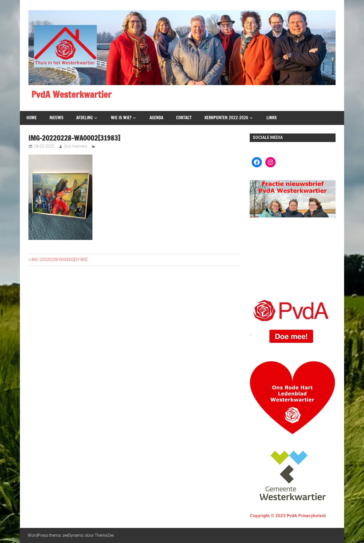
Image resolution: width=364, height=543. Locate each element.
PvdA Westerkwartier (71, 94)
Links (271, 118)
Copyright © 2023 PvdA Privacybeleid (288, 515)
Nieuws (56, 118)
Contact (184, 118)
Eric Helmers (76, 146)
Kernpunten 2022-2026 (226, 118)
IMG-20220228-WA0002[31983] (59, 259)
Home (31, 118)
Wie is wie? (121, 118)
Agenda (156, 118)
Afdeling (84, 118)
